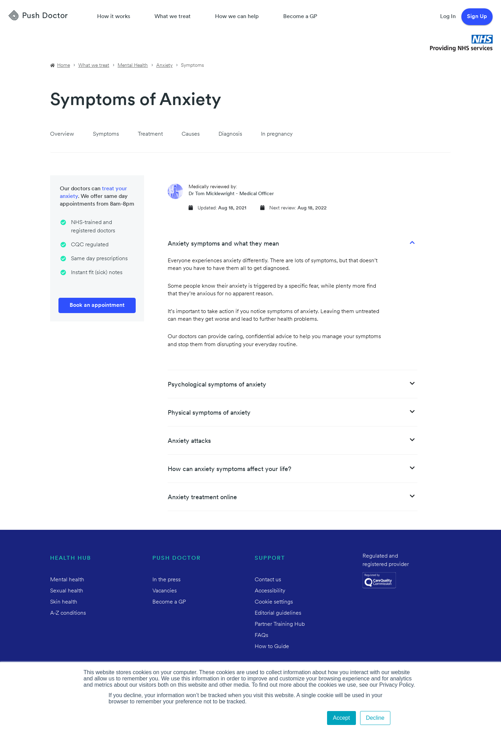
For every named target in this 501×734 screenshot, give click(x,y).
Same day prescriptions (99, 259)
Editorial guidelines (278, 613)
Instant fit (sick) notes (96, 273)
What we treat (172, 16)
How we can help (237, 16)
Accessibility (270, 591)
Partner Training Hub (280, 624)
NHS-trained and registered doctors (93, 227)
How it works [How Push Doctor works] (113, 16)
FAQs (261, 635)
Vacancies (164, 591)
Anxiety (164, 65)
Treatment (150, 134)
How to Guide (272, 646)
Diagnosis (230, 134)
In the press (166, 580)
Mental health (67, 580)
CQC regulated (90, 245)
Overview (62, 134)
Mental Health (133, 65)
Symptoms (106, 134)
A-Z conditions (68, 613)
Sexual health (66, 591)
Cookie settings (274, 602)
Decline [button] (375, 718)
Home (63, 65)
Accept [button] (341, 718)
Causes (191, 134)
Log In (448, 16)
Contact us (268, 580)
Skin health (63, 602)
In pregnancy (277, 134)
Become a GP (300, 16)
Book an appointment (97, 305)
